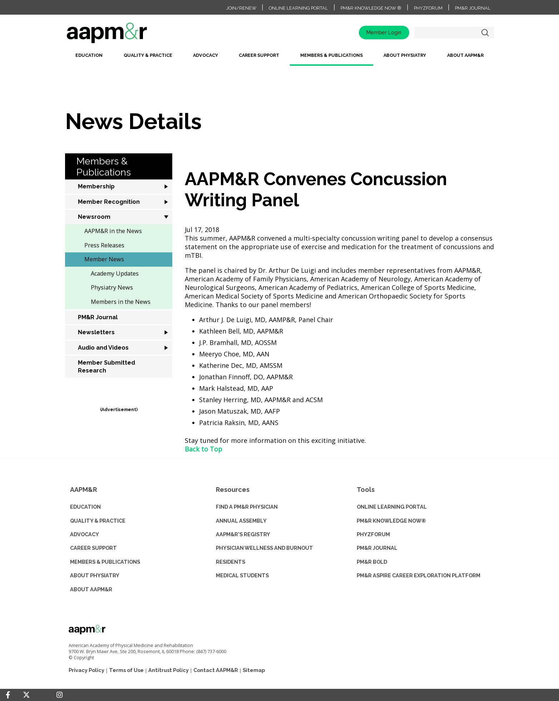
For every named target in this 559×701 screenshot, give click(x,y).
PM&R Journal (472, 8)
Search (485, 32)
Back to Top (203, 449)
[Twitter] (26, 695)
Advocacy (205, 55)
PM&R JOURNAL (377, 548)
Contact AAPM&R (215, 670)
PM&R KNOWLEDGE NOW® (391, 521)
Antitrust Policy (168, 670)
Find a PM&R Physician (247, 507)
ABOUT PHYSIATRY (94, 575)
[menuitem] (89, 58)
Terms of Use (126, 670)
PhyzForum (428, 8)
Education (89, 55)
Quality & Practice (148, 55)
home (129, 35)
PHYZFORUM (373, 534)
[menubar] (279, 58)
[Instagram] (59, 695)
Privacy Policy (86, 670)
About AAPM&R (465, 55)
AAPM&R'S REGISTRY (243, 534)
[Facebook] (8, 695)
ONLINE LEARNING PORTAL (392, 507)
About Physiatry (405, 55)
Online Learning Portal (298, 8)
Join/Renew (241, 8)
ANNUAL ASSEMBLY (241, 521)
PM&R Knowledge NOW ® (371, 8)
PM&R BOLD (372, 562)
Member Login (383, 32)
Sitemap (254, 670)
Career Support (259, 55)
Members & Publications (331, 55)
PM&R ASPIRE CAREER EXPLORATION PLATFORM (418, 575)
